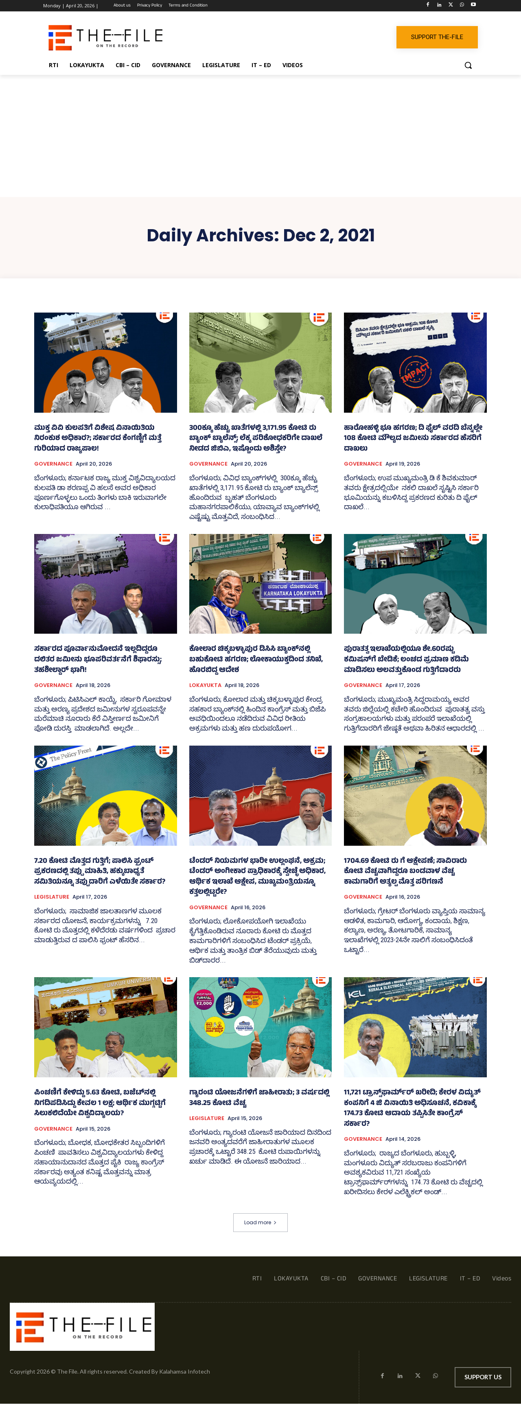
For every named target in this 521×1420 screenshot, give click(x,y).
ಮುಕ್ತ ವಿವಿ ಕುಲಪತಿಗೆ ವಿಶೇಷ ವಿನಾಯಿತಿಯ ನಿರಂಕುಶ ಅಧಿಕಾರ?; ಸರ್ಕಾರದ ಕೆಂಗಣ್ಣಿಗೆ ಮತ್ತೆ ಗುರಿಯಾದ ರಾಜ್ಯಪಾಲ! (97, 438)
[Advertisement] (260, 136)
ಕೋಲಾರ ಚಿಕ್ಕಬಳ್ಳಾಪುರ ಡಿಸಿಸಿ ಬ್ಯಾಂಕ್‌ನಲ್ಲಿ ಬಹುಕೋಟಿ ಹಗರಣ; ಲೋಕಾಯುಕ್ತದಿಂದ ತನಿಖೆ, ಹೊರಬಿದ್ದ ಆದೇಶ (256, 659)
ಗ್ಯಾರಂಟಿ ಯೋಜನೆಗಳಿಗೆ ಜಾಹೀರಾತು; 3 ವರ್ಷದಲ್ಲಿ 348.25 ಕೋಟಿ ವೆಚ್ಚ (259, 1098)
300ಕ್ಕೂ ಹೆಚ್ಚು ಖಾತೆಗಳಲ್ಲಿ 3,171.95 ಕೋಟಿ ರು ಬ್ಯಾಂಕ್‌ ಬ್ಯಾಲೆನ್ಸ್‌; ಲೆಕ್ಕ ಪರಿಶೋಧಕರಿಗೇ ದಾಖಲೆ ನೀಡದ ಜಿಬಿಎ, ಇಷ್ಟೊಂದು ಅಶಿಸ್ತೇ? (255, 438)
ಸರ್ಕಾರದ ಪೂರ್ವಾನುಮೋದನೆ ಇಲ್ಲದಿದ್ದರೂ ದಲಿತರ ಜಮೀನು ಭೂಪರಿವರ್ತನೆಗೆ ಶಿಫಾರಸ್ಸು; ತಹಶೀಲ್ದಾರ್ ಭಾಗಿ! (98, 659)
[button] (468, 65)
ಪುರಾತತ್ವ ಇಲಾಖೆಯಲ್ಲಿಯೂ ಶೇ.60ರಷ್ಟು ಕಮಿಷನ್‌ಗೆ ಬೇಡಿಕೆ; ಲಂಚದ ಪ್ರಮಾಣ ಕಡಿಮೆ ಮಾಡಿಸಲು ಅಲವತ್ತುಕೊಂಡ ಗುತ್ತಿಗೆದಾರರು (406, 659)
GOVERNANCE (53, 464)
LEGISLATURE (51, 897)
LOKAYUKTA (205, 685)
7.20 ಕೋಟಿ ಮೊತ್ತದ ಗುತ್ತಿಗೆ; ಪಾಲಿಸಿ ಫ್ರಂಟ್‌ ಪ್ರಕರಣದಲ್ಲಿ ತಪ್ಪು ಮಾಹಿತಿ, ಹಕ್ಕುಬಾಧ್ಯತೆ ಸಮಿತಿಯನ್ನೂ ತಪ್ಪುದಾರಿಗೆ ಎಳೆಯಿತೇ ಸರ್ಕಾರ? (99, 872)
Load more (260, 1222)
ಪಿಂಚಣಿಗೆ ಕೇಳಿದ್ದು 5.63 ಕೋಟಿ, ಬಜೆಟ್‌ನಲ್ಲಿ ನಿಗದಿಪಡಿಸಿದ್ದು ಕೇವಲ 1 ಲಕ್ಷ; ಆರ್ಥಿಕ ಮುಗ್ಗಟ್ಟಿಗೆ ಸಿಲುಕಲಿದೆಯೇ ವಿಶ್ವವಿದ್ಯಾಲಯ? (100, 1103)
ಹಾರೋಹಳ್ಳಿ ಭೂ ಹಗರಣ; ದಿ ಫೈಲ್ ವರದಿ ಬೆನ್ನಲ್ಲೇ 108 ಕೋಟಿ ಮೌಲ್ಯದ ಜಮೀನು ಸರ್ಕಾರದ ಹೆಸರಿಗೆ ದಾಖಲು (413, 438)
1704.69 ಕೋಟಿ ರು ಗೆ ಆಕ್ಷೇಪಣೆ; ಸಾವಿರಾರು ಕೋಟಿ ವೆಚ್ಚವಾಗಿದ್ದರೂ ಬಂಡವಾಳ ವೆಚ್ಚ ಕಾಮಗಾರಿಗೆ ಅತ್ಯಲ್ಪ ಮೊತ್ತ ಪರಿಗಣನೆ (405, 872)
